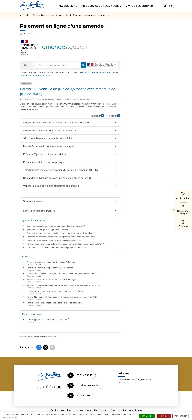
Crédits (114, 410)
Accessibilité (82, 410)
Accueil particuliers (29, 72)
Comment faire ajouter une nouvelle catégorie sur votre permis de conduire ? (61, 233)
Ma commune (68, 6)
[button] (70, 123)
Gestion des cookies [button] (60, 410)
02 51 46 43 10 (80, 375)
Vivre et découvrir (139, 6)
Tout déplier (113, 115)
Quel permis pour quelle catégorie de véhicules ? (48, 229)
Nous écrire (79, 395)
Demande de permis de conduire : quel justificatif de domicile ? (54, 240)
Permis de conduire (69, 72)
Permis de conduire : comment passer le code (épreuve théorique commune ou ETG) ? (65, 244)
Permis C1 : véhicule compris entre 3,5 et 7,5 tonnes (50, 268)
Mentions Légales (132, 410)
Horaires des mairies (84, 385)
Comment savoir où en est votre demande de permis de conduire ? (56, 247)
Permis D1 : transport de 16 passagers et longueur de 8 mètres (55, 291)
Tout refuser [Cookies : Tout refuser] (164, 416)
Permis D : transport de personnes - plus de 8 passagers (52, 279)
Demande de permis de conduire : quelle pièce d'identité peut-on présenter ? (61, 237)
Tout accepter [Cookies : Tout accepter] (147, 416)
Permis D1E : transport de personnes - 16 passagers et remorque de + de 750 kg (63, 297)
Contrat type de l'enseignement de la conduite (48, 319)
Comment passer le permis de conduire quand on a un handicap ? (56, 226)
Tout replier (97, 115)
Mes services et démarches (101, 6)
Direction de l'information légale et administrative (39, 336)
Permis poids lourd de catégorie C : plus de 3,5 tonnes (51, 262)
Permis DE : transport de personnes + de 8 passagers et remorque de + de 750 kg (63, 285)
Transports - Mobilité (49, 72)
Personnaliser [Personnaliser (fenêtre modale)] (180, 416)
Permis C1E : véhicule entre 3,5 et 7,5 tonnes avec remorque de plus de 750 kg (62, 273)
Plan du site (99, 410)
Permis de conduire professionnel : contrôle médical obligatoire (54, 303)
